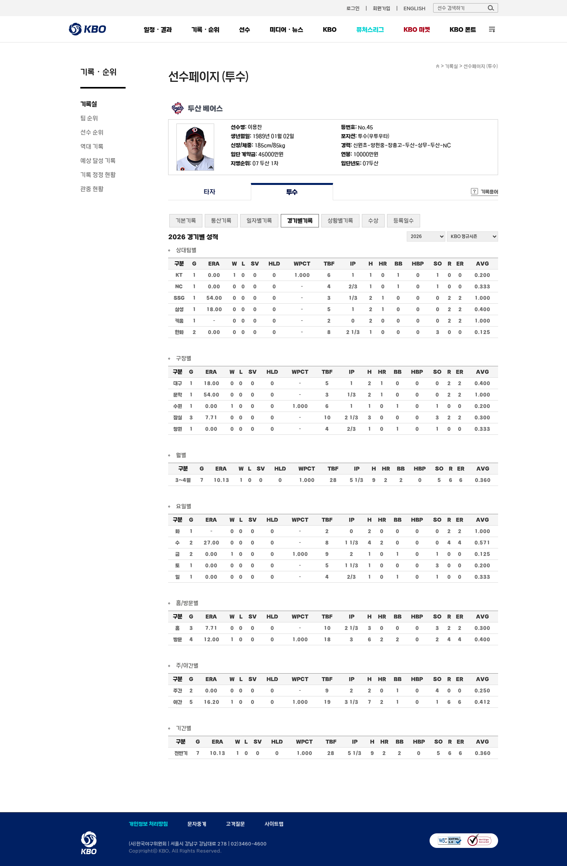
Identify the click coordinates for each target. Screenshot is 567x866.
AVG (482, 263)
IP (353, 263)
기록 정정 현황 (98, 174)
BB (398, 263)
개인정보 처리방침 (148, 824)
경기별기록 (300, 220)
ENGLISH (414, 8)
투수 (292, 192)
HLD (274, 263)
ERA (214, 263)
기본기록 (186, 220)
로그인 (352, 8)
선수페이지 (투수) (480, 66)
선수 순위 (92, 132)
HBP (418, 263)
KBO (330, 29)
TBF (329, 263)
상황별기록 (340, 220)
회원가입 (381, 8)
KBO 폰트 (463, 29)
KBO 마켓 (417, 29)
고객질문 (235, 824)
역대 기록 (92, 146)
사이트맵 (274, 824)
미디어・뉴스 (286, 29)
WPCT (302, 263)
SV (255, 263)
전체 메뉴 (492, 29)
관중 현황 (92, 188)
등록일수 (403, 220)
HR (383, 263)
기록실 (88, 103)
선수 (244, 29)
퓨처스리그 (370, 29)
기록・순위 (205, 29)
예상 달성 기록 (98, 160)
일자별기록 (259, 220)
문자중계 (196, 824)
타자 (209, 192)
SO (438, 263)
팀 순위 (89, 118)
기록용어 (489, 191)
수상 (373, 220)
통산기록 (221, 220)
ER (459, 263)
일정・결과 (158, 29)
